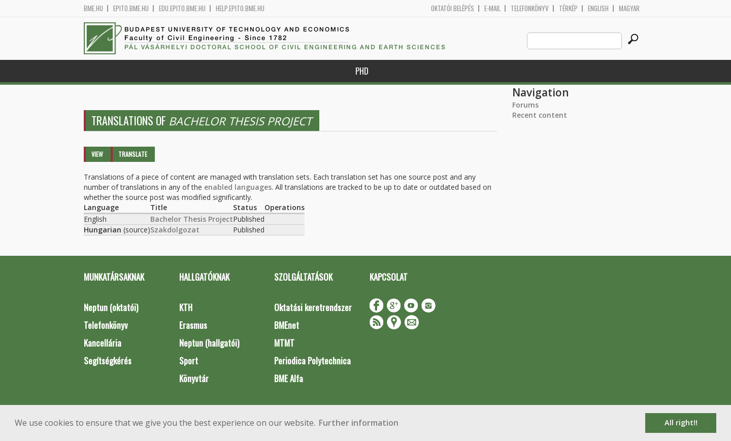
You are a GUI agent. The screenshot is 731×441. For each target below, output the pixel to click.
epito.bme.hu (131, 8)
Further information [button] (358, 422)
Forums (525, 105)
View (97, 154)
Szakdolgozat (175, 229)
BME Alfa (288, 378)
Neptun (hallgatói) (209, 342)
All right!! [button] (680, 422)
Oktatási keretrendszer (313, 307)
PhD (362, 70)
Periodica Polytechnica (312, 360)
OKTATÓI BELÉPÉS (452, 8)
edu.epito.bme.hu (182, 8)
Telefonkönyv (530, 8)
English (598, 8)
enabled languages (238, 187)
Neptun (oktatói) (111, 307)
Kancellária (102, 342)
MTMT (284, 342)
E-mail (492, 8)
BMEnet (286, 325)
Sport (188, 360)
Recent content (539, 115)
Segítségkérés (107, 360)
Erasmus (193, 325)
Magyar (629, 8)
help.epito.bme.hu (240, 8)
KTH (185, 307)
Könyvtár (194, 378)
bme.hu (93, 8)
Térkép (568, 8)
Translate (132, 154)
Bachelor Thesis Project (191, 219)
